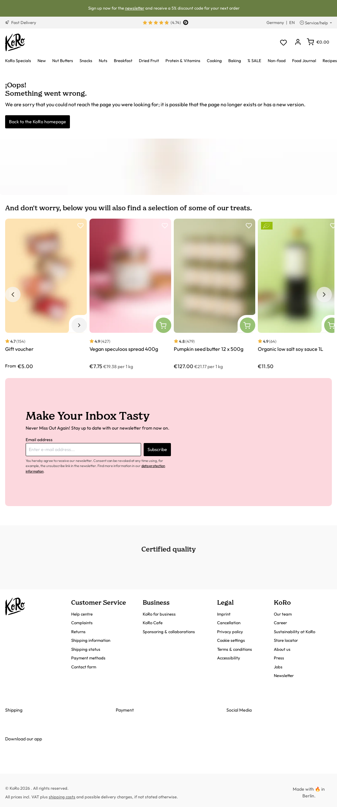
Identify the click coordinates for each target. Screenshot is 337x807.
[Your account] (297, 42)
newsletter (134, 8)
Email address (39, 439)
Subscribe (157, 449)
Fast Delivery (20, 22)
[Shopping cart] (318, 42)
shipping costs (62, 796)
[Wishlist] (283, 42)
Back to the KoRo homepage (37, 122)
